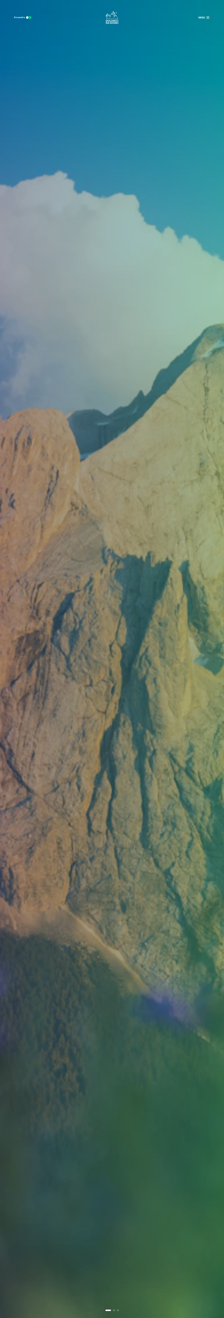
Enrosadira (19, 17)
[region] (112, 659)
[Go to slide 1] (108, 1310)
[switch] (28, 17)
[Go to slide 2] (114, 1310)
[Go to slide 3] (118, 1310)
